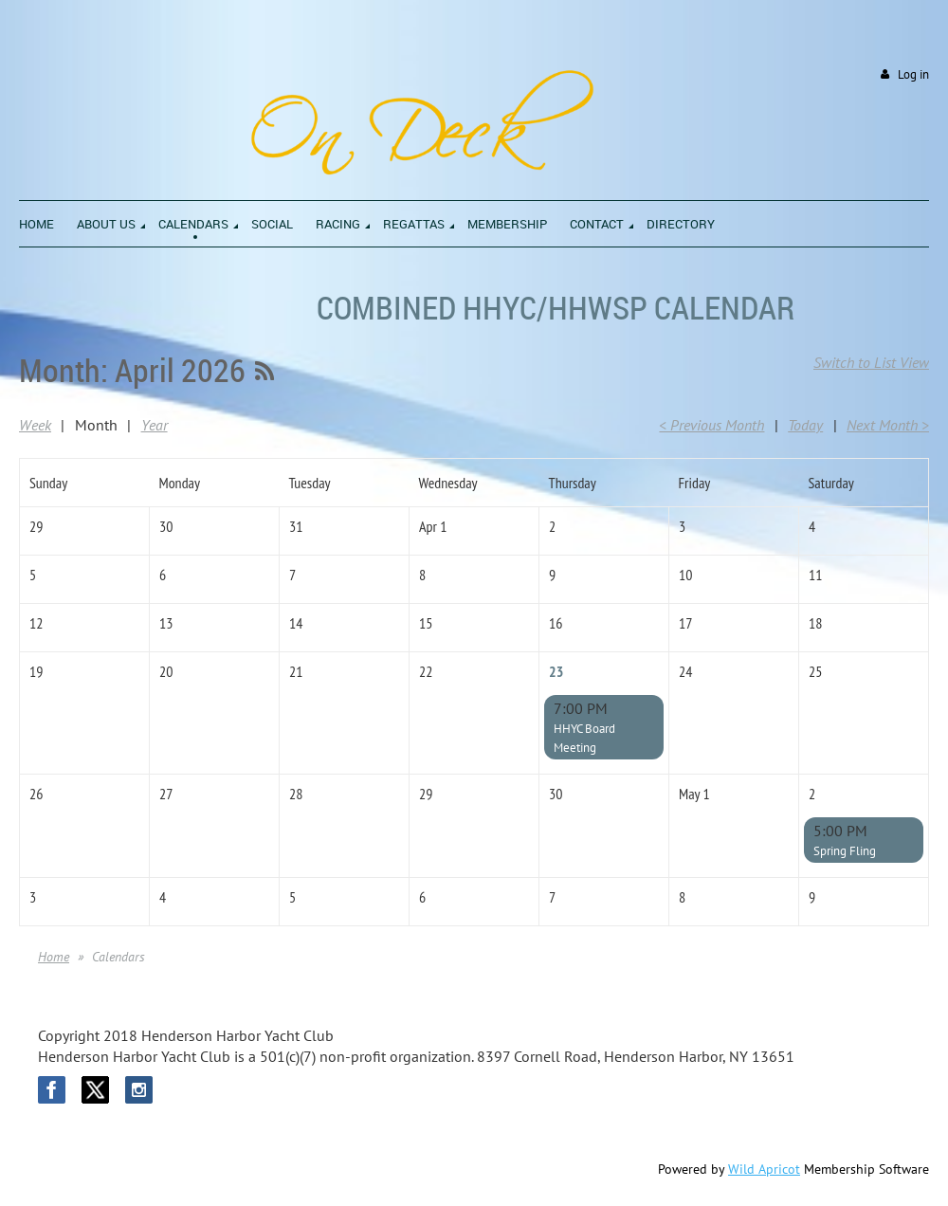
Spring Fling (844, 851)
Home (53, 956)
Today (805, 424)
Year (154, 424)
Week (35, 424)
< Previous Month (711, 424)
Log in (913, 74)
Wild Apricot (764, 1169)
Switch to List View (871, 362)
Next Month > (888, 424)
